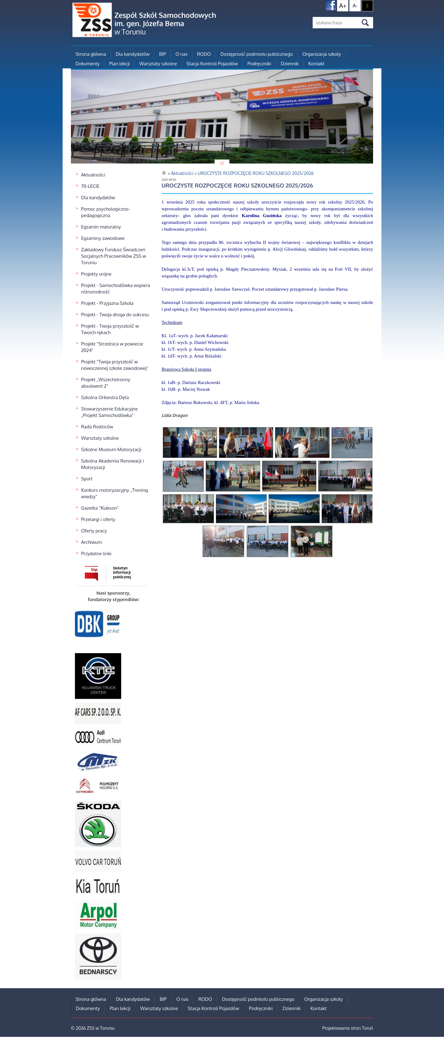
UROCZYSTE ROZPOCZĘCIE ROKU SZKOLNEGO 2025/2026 (256, 173)
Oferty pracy (94, 531)
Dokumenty (88, 64)
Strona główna (91, 54)
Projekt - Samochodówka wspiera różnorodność (115, 288)
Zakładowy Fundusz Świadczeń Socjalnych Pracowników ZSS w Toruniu (113, 256)
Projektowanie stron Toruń (347, 1028)
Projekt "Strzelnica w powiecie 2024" (112, 347)
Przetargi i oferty (98, 519)
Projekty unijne (96, 274)
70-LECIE (90, 186)
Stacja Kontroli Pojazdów (212, 64)
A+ (343, 6)
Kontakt (316, 64)
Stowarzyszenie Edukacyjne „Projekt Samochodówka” (109, 412)
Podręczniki (259, 64)
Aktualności (93, 175)
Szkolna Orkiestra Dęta (105, 397)
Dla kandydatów (133, 54)
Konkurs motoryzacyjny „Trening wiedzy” (114, 493)
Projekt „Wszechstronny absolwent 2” (105, 383)
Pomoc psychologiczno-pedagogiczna (105, 212)
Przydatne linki (96, 553)
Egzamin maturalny (101, 227)
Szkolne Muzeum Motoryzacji (111, 449)
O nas (181, 54)
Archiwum (91, 542)
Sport (86, 479)
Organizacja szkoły (321, 54)
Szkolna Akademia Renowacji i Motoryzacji (112, 464)
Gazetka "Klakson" (100, 508)
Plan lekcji (119, 64)
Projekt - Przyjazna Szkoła (107, 303)
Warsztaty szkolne (158, 64)
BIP (162, 54)
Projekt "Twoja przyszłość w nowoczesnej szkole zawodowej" (114, 365)
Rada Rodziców (97, 427)
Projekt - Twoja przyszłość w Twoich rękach (110, 329)
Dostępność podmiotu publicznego (256, 54)
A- (355, 5)
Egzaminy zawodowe (103, 238)
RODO (204, 54)
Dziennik (289, 64)
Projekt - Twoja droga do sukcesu (115, 314)
